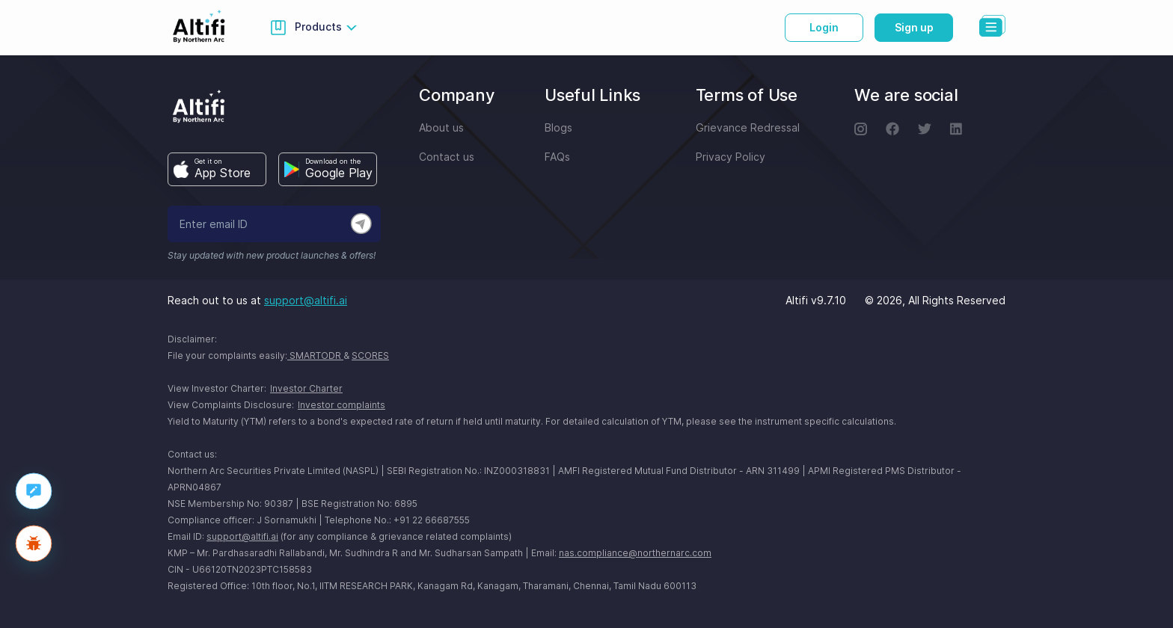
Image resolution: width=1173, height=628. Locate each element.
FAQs (557, 156)
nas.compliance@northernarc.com (635, 552)
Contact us (446, 156)
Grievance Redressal (748, 127)
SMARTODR (315, 355)
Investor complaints (341, 404)
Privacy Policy (730, 156)
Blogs (558, 127)
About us (441, 127)
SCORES (370, 355)
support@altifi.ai (305, 300)
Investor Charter (306, 388)
